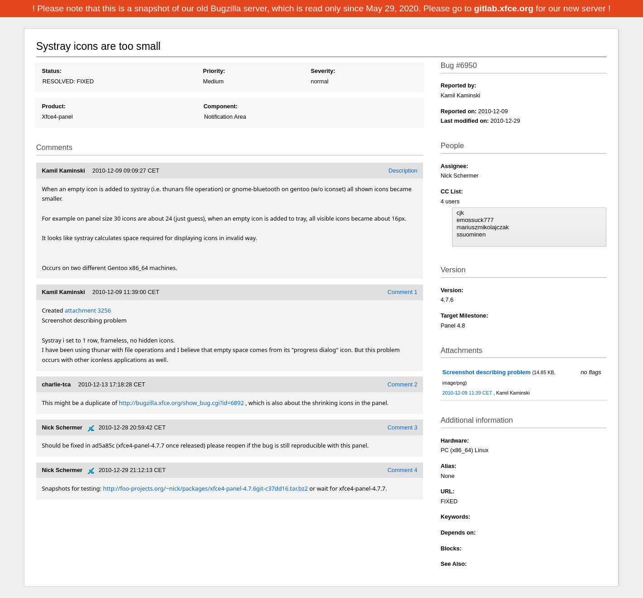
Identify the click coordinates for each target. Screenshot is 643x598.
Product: (54, 106)
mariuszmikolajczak (529, 227)
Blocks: (451, 548)
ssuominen (529, 234)
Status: (51, 71)
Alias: (449, 466)
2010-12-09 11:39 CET (468, 392)
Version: (452, 290)
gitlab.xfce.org (505, 8)
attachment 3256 (88, 310)
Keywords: (455, 516)
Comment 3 (402, 427)
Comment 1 (402, 292)
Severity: (323, 71)
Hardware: (455, 440)
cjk (529, 213)
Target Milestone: (464, 315)
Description (402, 170)
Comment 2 (402, 384)
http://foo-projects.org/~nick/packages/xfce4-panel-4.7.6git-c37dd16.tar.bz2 (205, 488)
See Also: (454, 563)
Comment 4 (402, 470)
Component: (221, 106)
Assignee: (454, 166)
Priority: (214, 71)
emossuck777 (529, 220)
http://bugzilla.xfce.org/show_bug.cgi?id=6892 (181, 403)
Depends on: (458, 532)
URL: (448, 491)
